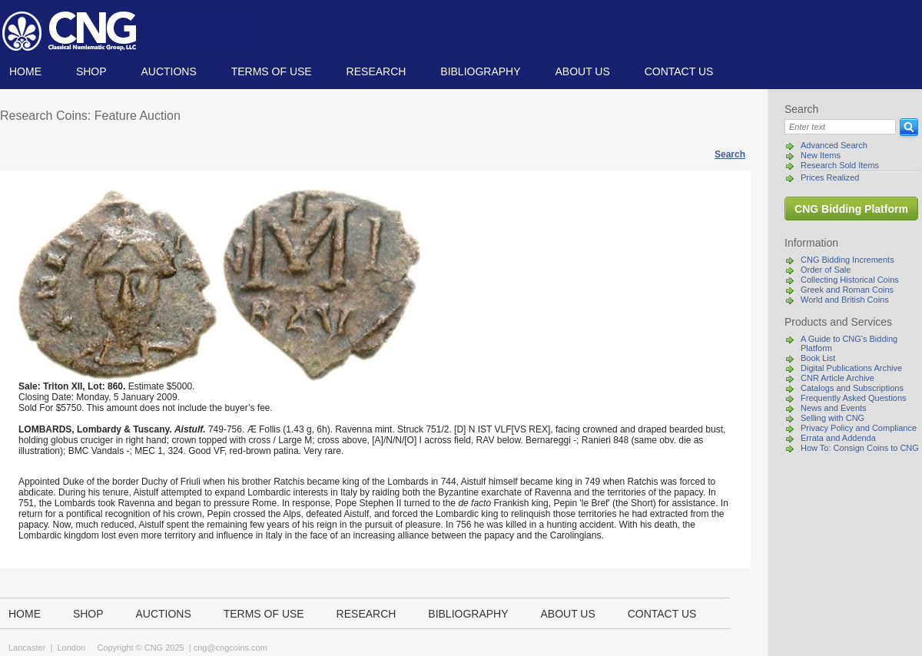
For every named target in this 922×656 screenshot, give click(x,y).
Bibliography (480, 71)
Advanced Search (834, 145)
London (71, 647)
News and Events (834, 407)
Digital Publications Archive (851, 368)
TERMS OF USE (271, 71)
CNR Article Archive (837, 378)
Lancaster (26, 647)
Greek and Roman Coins (847, 289)
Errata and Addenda (838, 437)
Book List (818, 358)
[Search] (840, 126)
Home (25, 71)
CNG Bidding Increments (847, 259)
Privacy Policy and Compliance (859, 427)
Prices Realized (830, 177)
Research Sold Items (840, 165)
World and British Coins (845, 299)
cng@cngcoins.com (230, 647)
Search (730, 154)
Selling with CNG (832, 417)
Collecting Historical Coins (850, 279)
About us (582, 71)
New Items (821, 155)
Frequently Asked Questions (854, 398)
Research (376, 71)
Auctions (168, 71)
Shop (91, 71)
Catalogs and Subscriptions (852, 388)
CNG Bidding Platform (851, 209)
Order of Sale (826, 269)
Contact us (679, 71)
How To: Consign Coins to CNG (860, 447)
